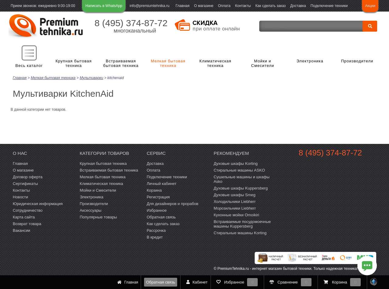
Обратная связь (160, 282)
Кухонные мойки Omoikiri (236, 215)
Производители (357, 61)
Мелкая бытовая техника (168, 63)
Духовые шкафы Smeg (235, 195)
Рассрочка (156, 230)
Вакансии (21, 230)
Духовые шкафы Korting (236, 163)
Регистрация (158, 197)
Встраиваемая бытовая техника (121, 63)
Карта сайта (24, 217)
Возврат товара (27, 223)
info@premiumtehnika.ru (150, 6)
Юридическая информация (38, 203)
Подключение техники (329, 6)
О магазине (203, 6)
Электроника (309, 61)
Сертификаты (25, 183)
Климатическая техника (215, 63)
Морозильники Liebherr (235, 208)
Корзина (154, 190)
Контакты (243, 6)
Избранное (157, 210)
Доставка (298, 6)
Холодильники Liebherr (235, 201)
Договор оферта (28, 177)
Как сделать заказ (270, 6)
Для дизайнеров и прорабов (172, 203)
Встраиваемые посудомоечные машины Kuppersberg (242, 223)
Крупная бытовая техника (74, 63)
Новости (20, 197)
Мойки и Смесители (262, 63)
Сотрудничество (28, 210)
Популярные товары (98, 217)
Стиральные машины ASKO (239, 170)
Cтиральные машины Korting (240, 233)
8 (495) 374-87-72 (131, 23)
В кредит (155, 237)
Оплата (224, 6)
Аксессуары (90, 210)
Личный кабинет (162, 183)
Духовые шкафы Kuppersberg (241, 188)
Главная (183, 6)
